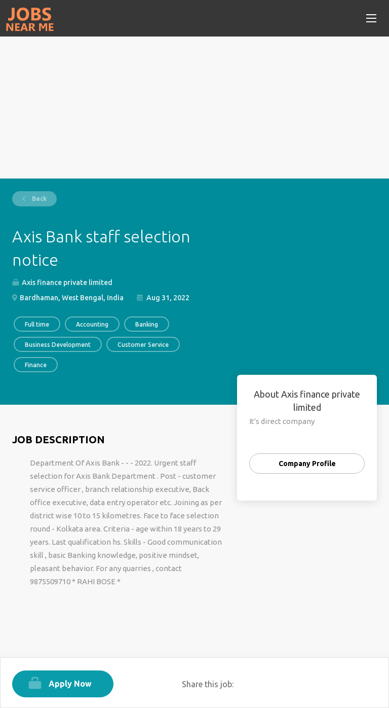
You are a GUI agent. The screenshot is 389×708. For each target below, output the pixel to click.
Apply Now (70, 683)
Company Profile (307, 463)
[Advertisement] (194, 108)
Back (38, 198)
